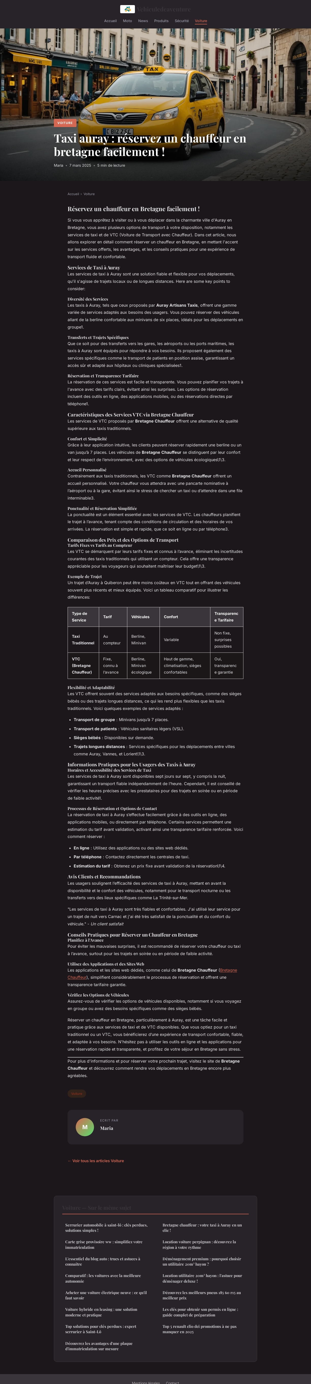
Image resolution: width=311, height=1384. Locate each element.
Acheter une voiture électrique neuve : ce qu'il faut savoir (106, 1295)
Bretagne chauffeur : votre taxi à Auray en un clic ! (202, 1227)
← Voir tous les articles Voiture (96, 1160)
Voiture (201, 20)
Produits (161, 20)
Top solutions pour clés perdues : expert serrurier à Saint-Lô (100, 1329)
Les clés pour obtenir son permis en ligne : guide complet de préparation (200, 1312)
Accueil (110, 20)
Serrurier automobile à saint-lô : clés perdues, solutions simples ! (106, 1227)
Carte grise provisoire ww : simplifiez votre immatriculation (104, 1244)
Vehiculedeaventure (155, 9)
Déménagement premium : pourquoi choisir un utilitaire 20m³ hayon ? (202, 1261)
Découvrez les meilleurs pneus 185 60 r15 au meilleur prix (202, 1295)
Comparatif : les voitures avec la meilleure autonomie (103, 1278)
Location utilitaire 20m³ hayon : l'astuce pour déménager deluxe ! (202, 1278)
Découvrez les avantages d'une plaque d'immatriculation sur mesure (99, 1346)
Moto (127, 20)
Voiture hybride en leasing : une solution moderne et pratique (101, 1312)
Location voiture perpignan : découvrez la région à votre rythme (199, 1244)
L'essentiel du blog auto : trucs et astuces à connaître (102, 1261)
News (143, 20)
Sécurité (182, 20)
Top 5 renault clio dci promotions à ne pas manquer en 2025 (200, 1329)
